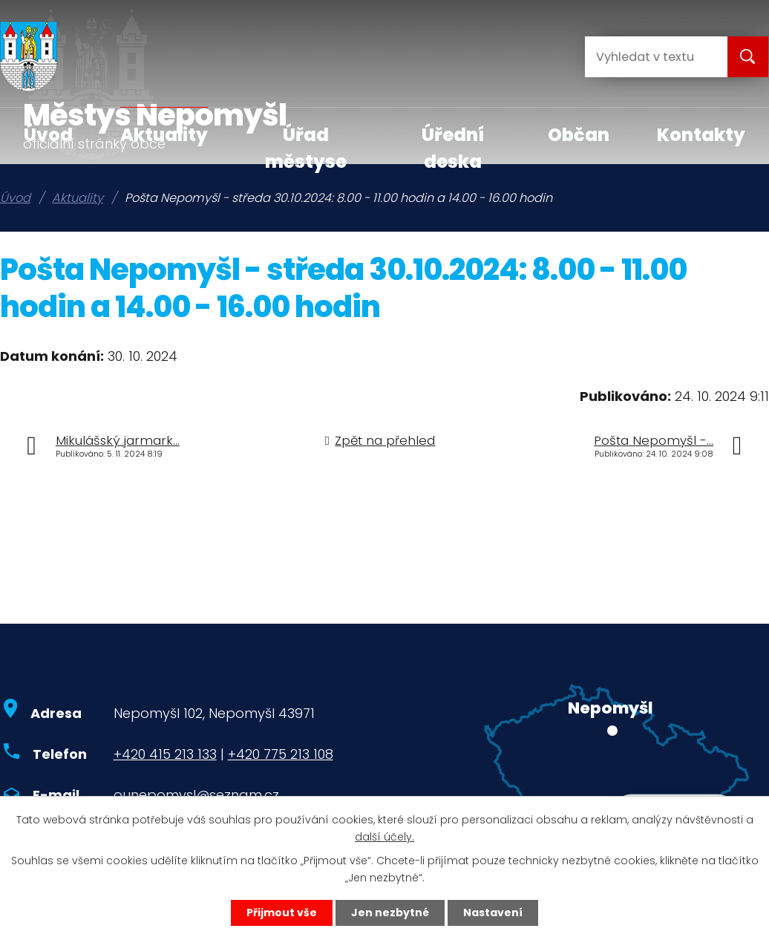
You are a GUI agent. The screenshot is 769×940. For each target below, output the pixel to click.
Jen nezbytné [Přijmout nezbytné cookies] (390, 912)
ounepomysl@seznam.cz (196, 795)
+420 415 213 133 (165, 754)
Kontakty (701, 135)
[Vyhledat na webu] (644, 56)
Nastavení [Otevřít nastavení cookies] (493, 912)
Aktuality (164, 135)
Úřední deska (453, 148)
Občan (578, 135)
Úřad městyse (306, 148)
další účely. (384, 836)
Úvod (48, 135)
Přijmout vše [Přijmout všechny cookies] (281, 912)
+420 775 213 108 (280, 754)
